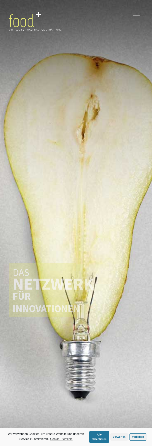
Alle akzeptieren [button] (99, 437)
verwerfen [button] (119, 437)
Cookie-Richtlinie (61, 439)
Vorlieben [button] (138, 437)
